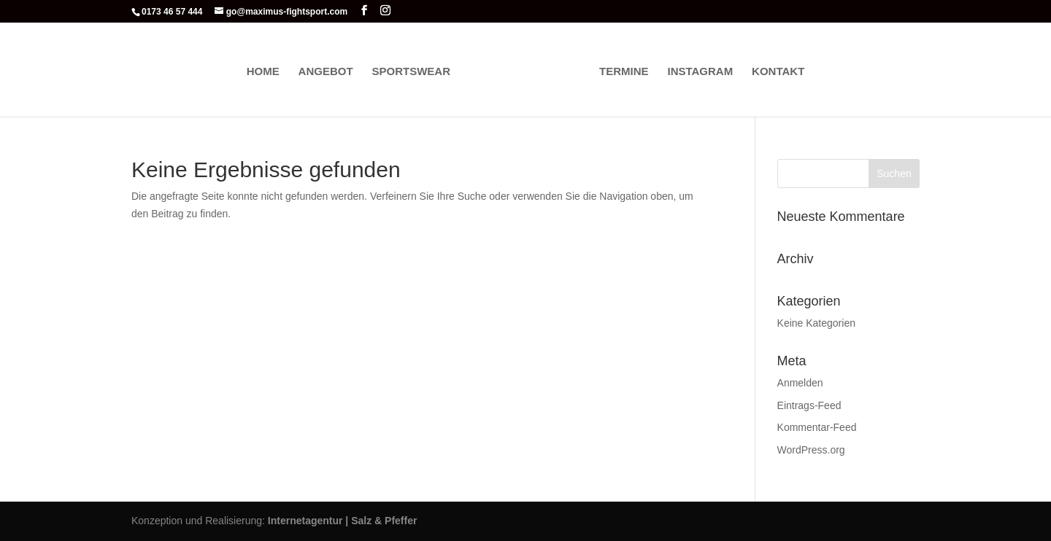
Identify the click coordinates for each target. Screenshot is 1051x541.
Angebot (326, 71)
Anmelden (800, 383)
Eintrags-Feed (809, 405)
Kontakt (778, 71)
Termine (624, 71)
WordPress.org (811, 450)
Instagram (700, 71)
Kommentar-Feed (817, 427)
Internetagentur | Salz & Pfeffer (342, 520)
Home (263, 71)
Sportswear (410, 71)
